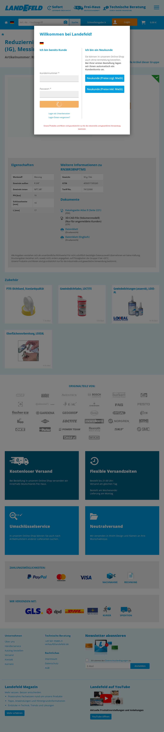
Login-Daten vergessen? (59, 117)
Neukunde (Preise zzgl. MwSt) (105, 78)
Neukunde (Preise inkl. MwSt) (105, 89)
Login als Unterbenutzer (59, 113)
